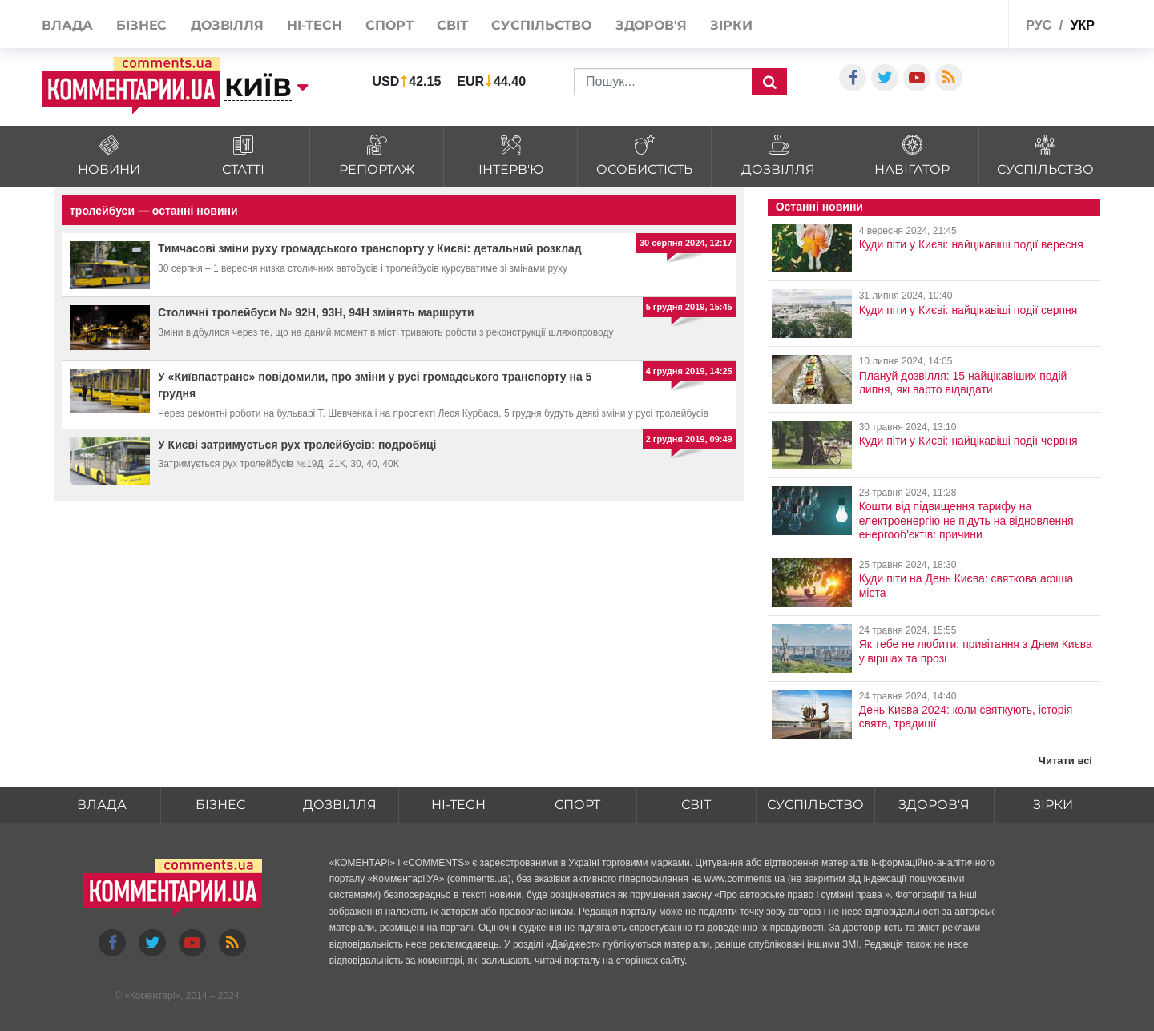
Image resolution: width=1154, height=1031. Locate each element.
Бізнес (141, 25)
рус (1038, 25)
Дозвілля (227, 25)
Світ (452, 25)
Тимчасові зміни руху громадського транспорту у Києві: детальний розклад (370, 248)
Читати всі (1065, 761)
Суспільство (541, 25)
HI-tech (314, 25)
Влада (67, 25)
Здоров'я (651, 25)
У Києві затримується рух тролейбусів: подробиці (297, 444)
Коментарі (153, 995)
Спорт (389, 25)
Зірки (731, 25)
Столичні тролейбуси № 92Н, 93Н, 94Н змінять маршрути (316, 312)
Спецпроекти (957, 23)
